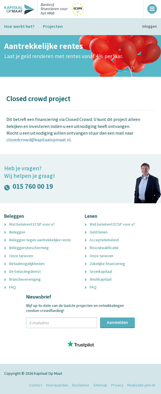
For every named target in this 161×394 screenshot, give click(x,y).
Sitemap (100, 385)
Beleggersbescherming (26, 247)
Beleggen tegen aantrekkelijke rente (37, 239)
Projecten (53, 26)
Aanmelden (117, 322)
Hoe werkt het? (19, 26)
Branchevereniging (22, 279)
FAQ (10, 287)
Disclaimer (80, 385)
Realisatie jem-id (141, 385)
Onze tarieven (18, 255)
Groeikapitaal (98, 271)
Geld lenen (96, 232)
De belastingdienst (22, 271)
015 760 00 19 (28, 187)
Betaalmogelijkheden (24, 263)
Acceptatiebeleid (102, 239)
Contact (35, 385)
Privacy (117, 385)
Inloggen (149, 26)
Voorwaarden (57, 385)
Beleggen (14, 232)
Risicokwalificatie (102, 247)
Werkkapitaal (98, 279)
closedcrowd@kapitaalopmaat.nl (38, 139)
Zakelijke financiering (105, 263)
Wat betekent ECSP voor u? (29, 224)
